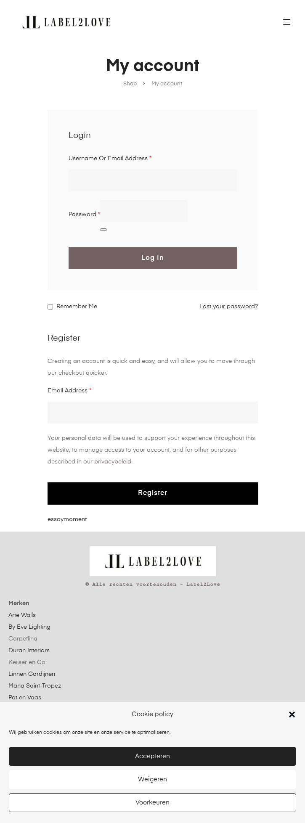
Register (152, 493)
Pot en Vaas (24, 698)
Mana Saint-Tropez (34, 686)
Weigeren (152, 779)
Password (84, 214)
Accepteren (152, 756)
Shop (130, 84)
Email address (69, 391)
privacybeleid (112, 462)
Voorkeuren (152, 802)
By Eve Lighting (29, 627)
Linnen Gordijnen (31, 674)
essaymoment (67, 519)
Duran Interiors (29, 651)
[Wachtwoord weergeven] (103, 229)
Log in (152, 258)
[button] (292, 714)
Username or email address (110, 158)
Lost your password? (228, 307)
